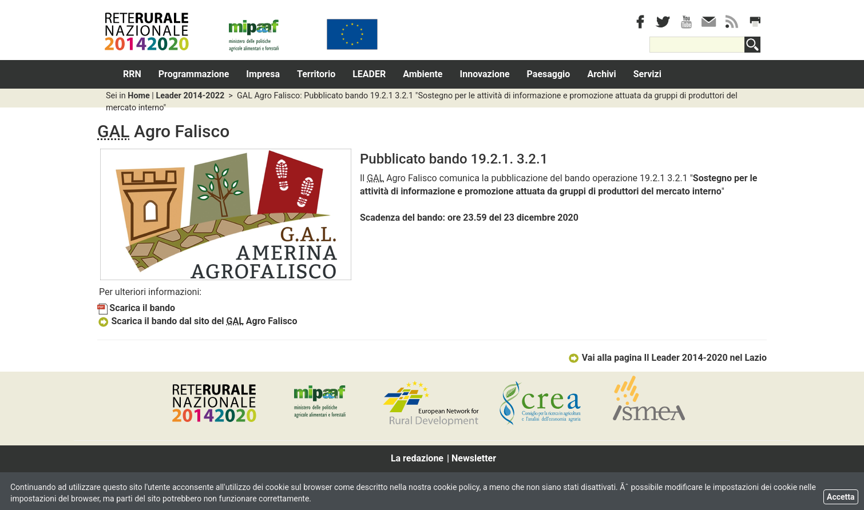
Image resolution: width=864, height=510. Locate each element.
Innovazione (485, 74)
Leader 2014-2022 (190, 96)
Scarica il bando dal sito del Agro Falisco (197, 321)
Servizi (647, 74)
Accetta (841, 496)
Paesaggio (548, 74)
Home (139, 96)
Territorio (316, 74)
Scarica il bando (136, 307)
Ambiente (422, 74)
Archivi (601, 74)
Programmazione (193, 74)
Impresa (263, 74)
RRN (132, 74)
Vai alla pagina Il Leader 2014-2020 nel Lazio (667, 357)
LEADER (369, 74)
